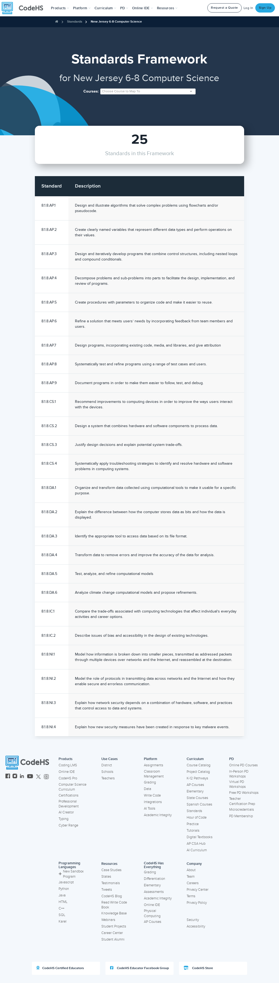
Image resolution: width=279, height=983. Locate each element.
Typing (63, 819)
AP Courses (195, 785)
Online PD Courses (243, 765)
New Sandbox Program (71, 874)
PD (231, 759)
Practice (193, 824)
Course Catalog (198, 765)
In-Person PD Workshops (238, 774)
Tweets (106, 889)
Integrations (153, 802)
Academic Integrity (158, 815)
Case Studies (111, 870)
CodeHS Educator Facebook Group (139, 968)
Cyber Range (68, 825)
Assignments (153, 765)
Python (64, 889)
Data (147, 789)
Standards (74, 22)
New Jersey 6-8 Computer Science (116, 22)
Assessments (154, 892)
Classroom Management (154, 774)
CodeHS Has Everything (154, 865)
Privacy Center (197, 889)
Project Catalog (198, 772)
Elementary (195, 791)
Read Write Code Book (114, 905)
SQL (62, 915)
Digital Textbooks (200, 837)
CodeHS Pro (68, 778)
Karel (62, 921)
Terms (191, 896)
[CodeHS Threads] (46, 777)
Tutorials (193, 830)
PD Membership (241, 816)
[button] (60, 8)
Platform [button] (82, 8)
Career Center (112, 933)
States (106, 876)
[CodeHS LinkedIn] (22, 777)
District (106, 765)
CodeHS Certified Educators (60, 968)
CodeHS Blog (111, 896)
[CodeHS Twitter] (38, 777)
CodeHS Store (198, 968)
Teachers (108, 778)
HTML (63, 902)
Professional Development (69, 804)
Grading (150, 782)
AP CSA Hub (196, 843)
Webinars (108, 920)
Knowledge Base (114, 913)
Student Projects (113, 926)
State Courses (197, 798)
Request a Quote (224, 8)
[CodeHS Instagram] (15, 777)
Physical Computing (152, 913)
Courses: (91, 91)
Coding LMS (68, 765)
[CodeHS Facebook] (7, 777)
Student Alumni (113, 939)
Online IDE (67, 772)
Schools (107, 772)
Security (193, 920)
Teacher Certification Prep (242, 801)
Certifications (68, 795)
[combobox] (148, 91)
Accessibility (196, 926)
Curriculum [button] (105, 8)
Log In (248, 8)
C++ (61, 908)
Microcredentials (241, 809)
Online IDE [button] (142, 8)
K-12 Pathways (197, 778)
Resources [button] (167, 8)
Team (191, 876)
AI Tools (149, 808)
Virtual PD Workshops (237, 784)
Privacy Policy (197, 903)
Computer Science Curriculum (72, 787)
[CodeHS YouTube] (30, 777)
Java (62, 895)
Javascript (66, 882)
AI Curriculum (197, 850)
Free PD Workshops (244, 793)
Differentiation (154, 879)
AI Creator (66, 812)
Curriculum (195, 759)
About (191, 870)
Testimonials (110, 883)
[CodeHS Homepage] (24, 8)
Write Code (152, 795)
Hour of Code (197, 817)
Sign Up (265, 8)
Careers (193, 883)
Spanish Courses (199, 804)
